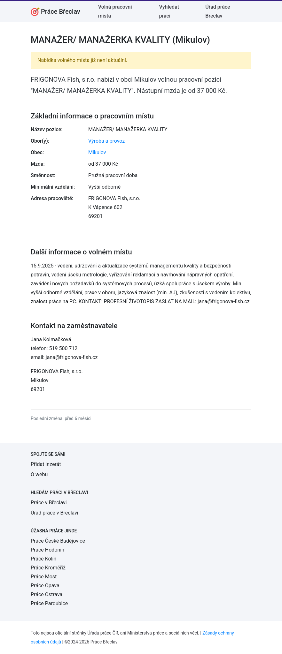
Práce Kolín (43, 559)
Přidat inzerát (46, 464)
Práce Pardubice (49, 603)
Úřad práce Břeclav (217, 11)
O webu (39, 474)
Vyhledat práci (169, 11)
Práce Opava (45, 586)
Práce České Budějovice (58, 541)
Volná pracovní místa (115, 11)
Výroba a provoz (106, 141)
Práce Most (44, 577)
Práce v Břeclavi (49, 503)
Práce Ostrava (46, 594)
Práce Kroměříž (48, 568)
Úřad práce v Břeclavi (54, 513)
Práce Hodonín (47, 550)
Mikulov (97, 152)
